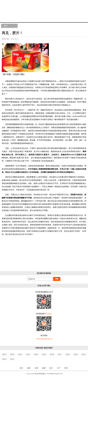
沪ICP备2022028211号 (54, 374)
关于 (58, 368)
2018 (52, 354)
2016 (67, 354)
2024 (4, 354)
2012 (12, 359)
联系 (66, 368)
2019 (44, 354)
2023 (12, 354)
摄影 (29, 368)
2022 (20, 354)
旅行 (51, 368)
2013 (4, 359)
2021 (28, 354)
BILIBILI (48, 314)
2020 (36, 354)
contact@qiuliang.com (44, 339)
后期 (36, 368)
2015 (75, 354)
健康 (44, 368)
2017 (60, 354)
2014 (83, 354)
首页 (5, 26)
